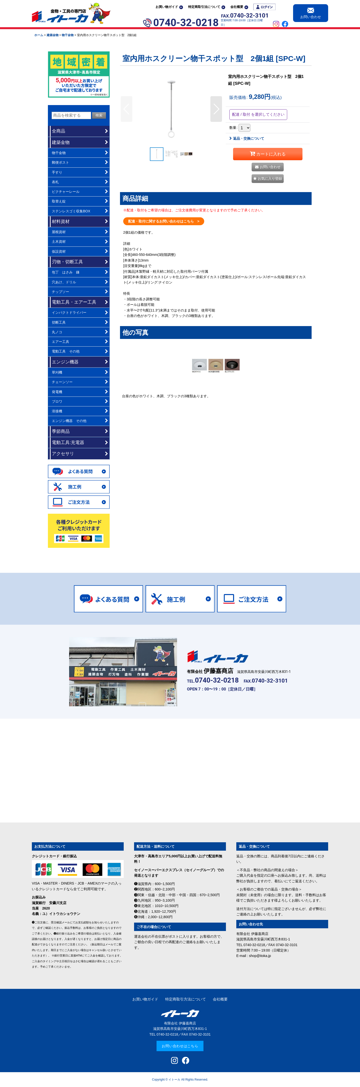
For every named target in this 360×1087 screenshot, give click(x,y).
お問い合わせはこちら (180, 1046)
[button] (126, 109)
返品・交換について (246, 138)
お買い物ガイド (169, 7)
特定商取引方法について (185, 999)
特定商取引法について (206, 7)
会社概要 (239, 7)
